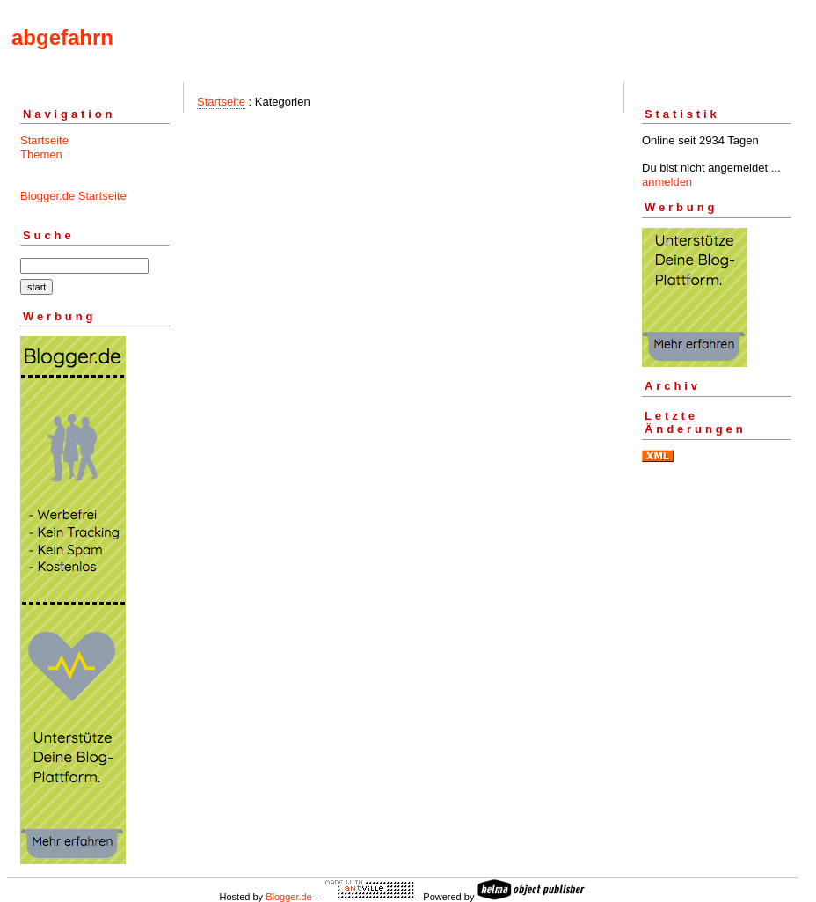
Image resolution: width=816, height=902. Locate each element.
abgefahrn (62, 37)
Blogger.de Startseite (73, 195)
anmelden (667, 181)
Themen (41, 154)
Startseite (44, 140)
